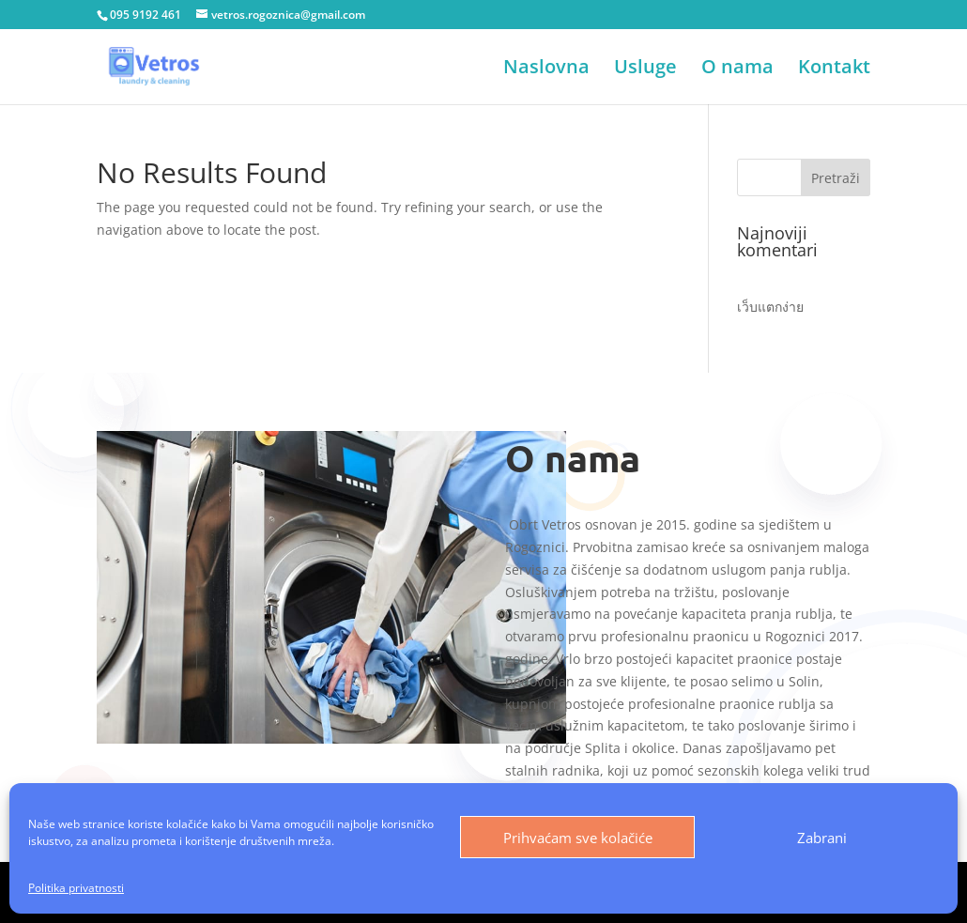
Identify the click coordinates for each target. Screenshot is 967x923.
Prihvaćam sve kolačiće (577, 837)
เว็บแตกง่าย (770, 306)
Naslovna (546, 69)
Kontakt (834, 69)
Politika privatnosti (76, 888)
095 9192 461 (145, 15)
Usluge (645, 69)
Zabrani (822, 837)
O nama (737, 69)
